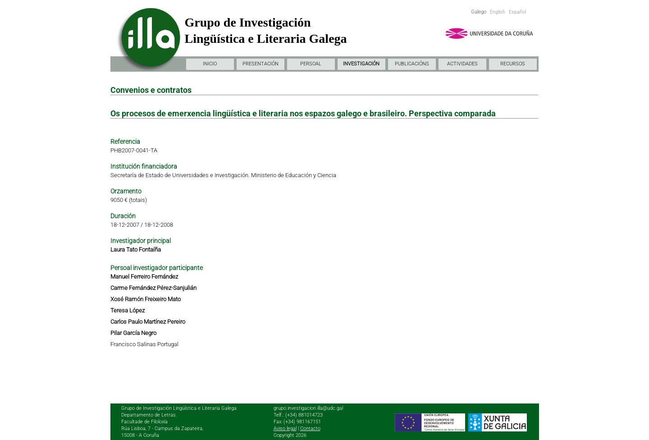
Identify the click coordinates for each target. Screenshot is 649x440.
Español (517, 12)
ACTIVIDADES (462, 64)
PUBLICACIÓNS (412, 64)
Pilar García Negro (133, 333)
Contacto (310, 428)
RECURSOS (512, 64)
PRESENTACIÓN (260, 64)
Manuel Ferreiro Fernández (144, 276)
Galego (478, 12)
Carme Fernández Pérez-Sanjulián (153, 287)
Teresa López (127, 310)
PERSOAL (310, 64)
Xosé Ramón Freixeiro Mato (145, 299)
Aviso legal (285, 428)
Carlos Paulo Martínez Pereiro (147, 321)
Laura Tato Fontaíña (135, 249)
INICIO (210, 64)
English (497, 12)
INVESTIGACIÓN (361, 64)
